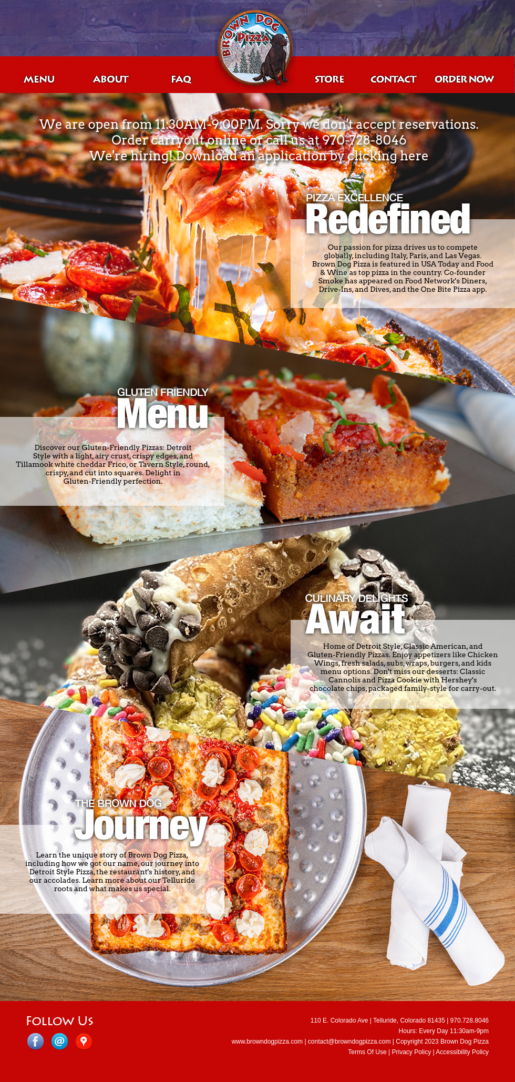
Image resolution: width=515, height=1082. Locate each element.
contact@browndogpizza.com (349, 1041)
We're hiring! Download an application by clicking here (258, 156)
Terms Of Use (367, 1052)
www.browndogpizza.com (267, 1041)
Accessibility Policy (462, 1052)
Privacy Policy (411, 1052)
